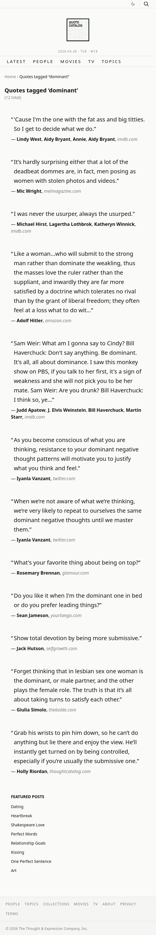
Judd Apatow (31, 410)
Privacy (128, 904)
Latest (16, 61)
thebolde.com (62, 710)
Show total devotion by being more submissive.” (77, 638)
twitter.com (64, 478)
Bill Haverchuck (106, 410)
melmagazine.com (62, 191)
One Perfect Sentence (31, 861)
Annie (79, 139)
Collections (56, 904)
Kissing (17, 852)
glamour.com (75, 573)
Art (14, 870)
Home (10, 76)
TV (91, 61)
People (43, 61)
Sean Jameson (32, 615)
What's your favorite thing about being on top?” (77, 562)
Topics (112, 61)
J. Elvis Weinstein (67, 410)
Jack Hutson (30, 648)
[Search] (146, 4)
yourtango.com (66, 615)
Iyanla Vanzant (34, 478)
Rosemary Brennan (38, 573)
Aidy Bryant (57, 139)
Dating (17, 806)
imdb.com (127, 139)
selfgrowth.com (61, 648)
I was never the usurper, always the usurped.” (74, 214)
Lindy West (29, 139)
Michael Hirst (32, 224)
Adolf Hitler (30, 320)
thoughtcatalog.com (70, 771)
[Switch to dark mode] (133, 4)
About (109, 904)
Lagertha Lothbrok (70, 224)
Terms (12, 913)
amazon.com (58, 320)
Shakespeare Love (27, 824)
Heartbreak (21, 815)
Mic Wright (29, 191)
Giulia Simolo (31, 710)
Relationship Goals (28, 843)
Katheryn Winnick (114, 224)
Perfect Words (24, 834)
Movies (70, 61)
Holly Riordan (32, 771)
